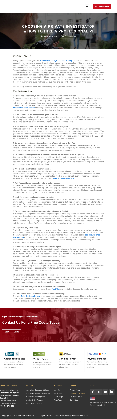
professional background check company (58, 60)
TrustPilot (56, 289)
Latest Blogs (58, 396)
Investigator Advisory (77, 393)
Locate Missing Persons (34, 400)
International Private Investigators (38, 393)
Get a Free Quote (76, 396)
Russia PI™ (84, 415)
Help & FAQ (58, 393)
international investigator (63, 178)
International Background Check (37, 390)
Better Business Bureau (30, 296)
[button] (87, 6)
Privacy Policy (75, 390)
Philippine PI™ (72, 415)
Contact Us (74, 400)
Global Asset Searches (33, 403)
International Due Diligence (35, 396)
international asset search (24, 107)
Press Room (58, 400)
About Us (57, 390)
